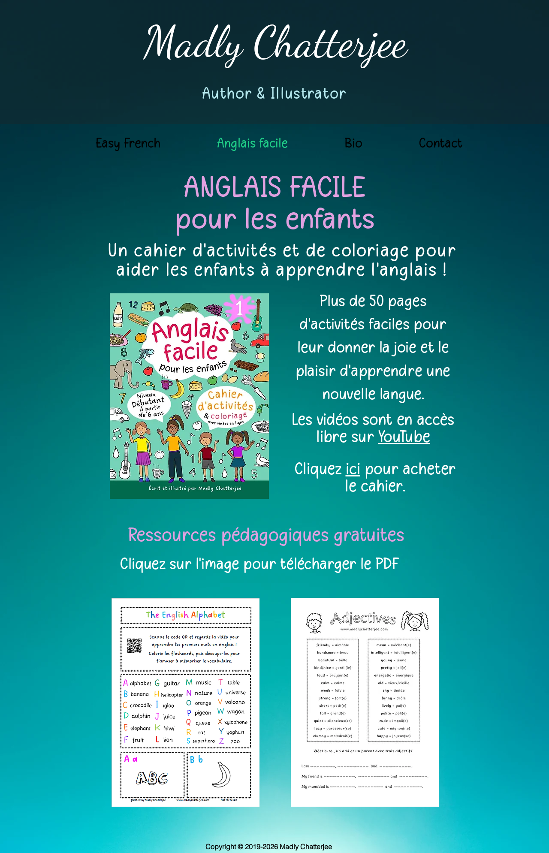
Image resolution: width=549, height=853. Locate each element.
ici (353, 468)
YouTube (404, 436)
